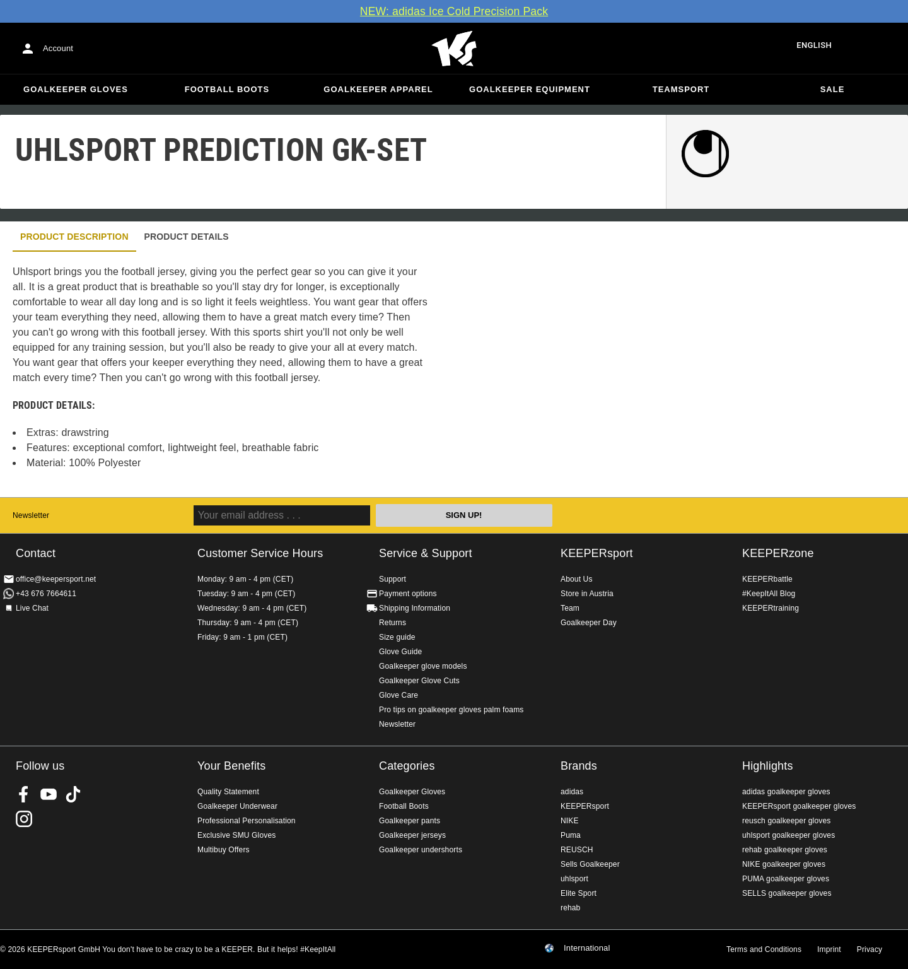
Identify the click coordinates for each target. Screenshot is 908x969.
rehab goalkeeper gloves (784, 849)
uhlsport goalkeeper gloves (788, 835)
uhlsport (574, 878)
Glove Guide (400, 651)
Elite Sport (579, 893)
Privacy (869, 949)
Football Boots (227, 89)
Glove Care (398, 695)
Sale (832, 89)
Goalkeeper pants (409, 820)
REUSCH (577, 849)
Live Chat (32, 608)
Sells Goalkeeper (590, 864)
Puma (571, 835)
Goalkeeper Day (589, 622)
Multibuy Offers (223, 849)
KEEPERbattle (767, 579)
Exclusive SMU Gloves (236, 835)
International (587, 948)
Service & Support (425, 553)
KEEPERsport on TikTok (73, 794)
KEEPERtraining (770, 608)
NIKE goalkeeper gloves (783, 864)
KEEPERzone (778, 553)
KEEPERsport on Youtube (48, 794)
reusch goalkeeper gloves (786, 820)
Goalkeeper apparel (378, 89)
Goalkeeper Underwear (237, 806)
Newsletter (31, 515)
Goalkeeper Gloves (75, 89)
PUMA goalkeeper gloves (785, 878)
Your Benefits (231, 766)
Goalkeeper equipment (529, 89)
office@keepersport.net (56, 579)
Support (392, 579)
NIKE (570, 820)
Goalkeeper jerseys (412, 835)
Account (58, 48)
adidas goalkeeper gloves (786, 791)
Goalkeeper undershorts (420, 849)
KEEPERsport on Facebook (24, 794)
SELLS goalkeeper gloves (787, 893)
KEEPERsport (597, 553)
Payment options (408, 593)
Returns (392, 622)
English (814, 45)
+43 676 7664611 (46, 593)
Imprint (829, 949)
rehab (570, 907)
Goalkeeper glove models (423, 666)
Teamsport (681, 89)
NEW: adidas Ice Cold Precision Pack (454, 11)
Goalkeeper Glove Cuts (419, 680)
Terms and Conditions (763, 949)
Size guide (397, 637)
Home (454, 48)
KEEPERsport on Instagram (24, 819)
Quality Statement (228, 791)
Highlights (767, 766)
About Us (577, 579)
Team (570, 608)
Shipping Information (414, 608)
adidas (572, 791)
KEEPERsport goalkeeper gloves (799, 806)
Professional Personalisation (246, 820)
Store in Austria (587, 593)
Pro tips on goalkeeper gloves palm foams (451, 709)
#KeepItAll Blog (768, 593)
